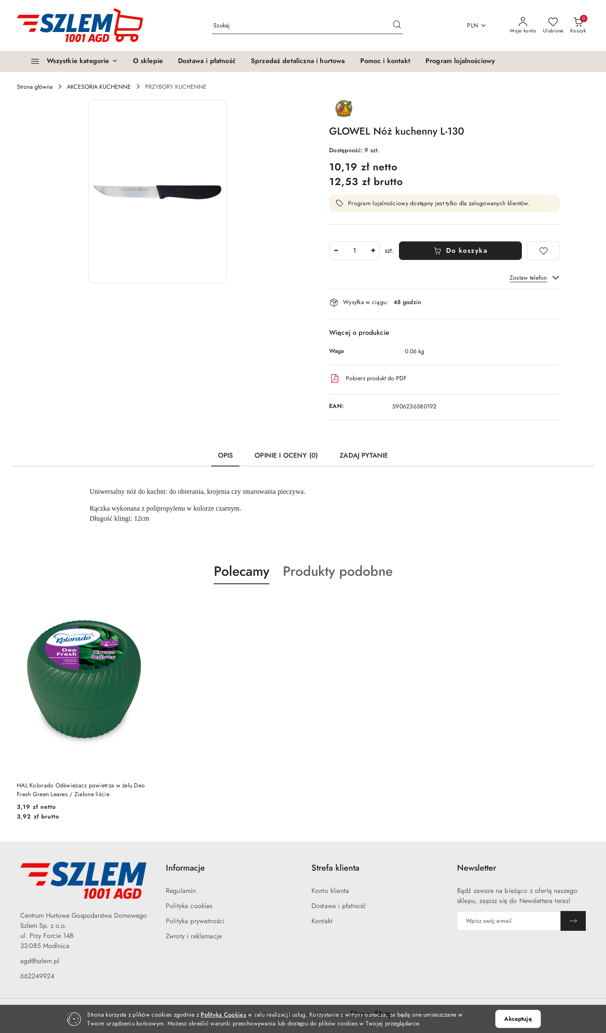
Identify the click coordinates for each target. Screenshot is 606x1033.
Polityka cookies (189, 906)
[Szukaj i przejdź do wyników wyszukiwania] (397, 25)
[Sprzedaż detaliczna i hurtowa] (297, 61)
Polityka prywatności (195, 921)
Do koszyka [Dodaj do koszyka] (460, 250)
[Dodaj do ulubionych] (543, 250)
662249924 (37, 976)
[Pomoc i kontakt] (385, 61)
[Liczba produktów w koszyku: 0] (578, 26)
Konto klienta (330, 890)
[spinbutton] (354, 251)
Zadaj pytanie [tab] (364, 455)
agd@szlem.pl (39, 961)
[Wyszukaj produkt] (307, 25)
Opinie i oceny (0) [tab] (286, 455)
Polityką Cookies (223, 1014)
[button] (157, 191)
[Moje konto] (523, 26)
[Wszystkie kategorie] (70, 61)
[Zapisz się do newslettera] (509, 921)
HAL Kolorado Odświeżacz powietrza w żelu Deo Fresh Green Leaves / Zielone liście (81, 789)
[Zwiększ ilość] (373, 251)
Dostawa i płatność (338, 906)
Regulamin (181, 890)
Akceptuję (518, 1018)
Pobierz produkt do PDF (368, 378)
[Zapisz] (573, 921)
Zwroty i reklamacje (194, 936)
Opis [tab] (225, 455)
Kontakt (321, 921)
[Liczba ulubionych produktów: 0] (553, 26)
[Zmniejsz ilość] (336, 251)
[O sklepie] (148, 61)
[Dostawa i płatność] (207, 61)
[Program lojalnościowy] (460, 61)
